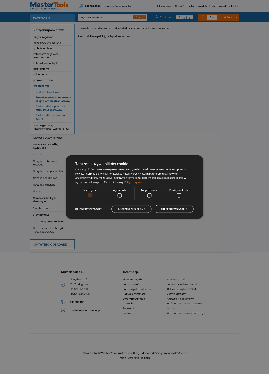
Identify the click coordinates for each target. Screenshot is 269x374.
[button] (88, 209)
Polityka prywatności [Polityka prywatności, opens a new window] (135, 182)
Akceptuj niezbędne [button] (131, 209)
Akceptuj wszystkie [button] (174, 209)
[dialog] (134, 187)
